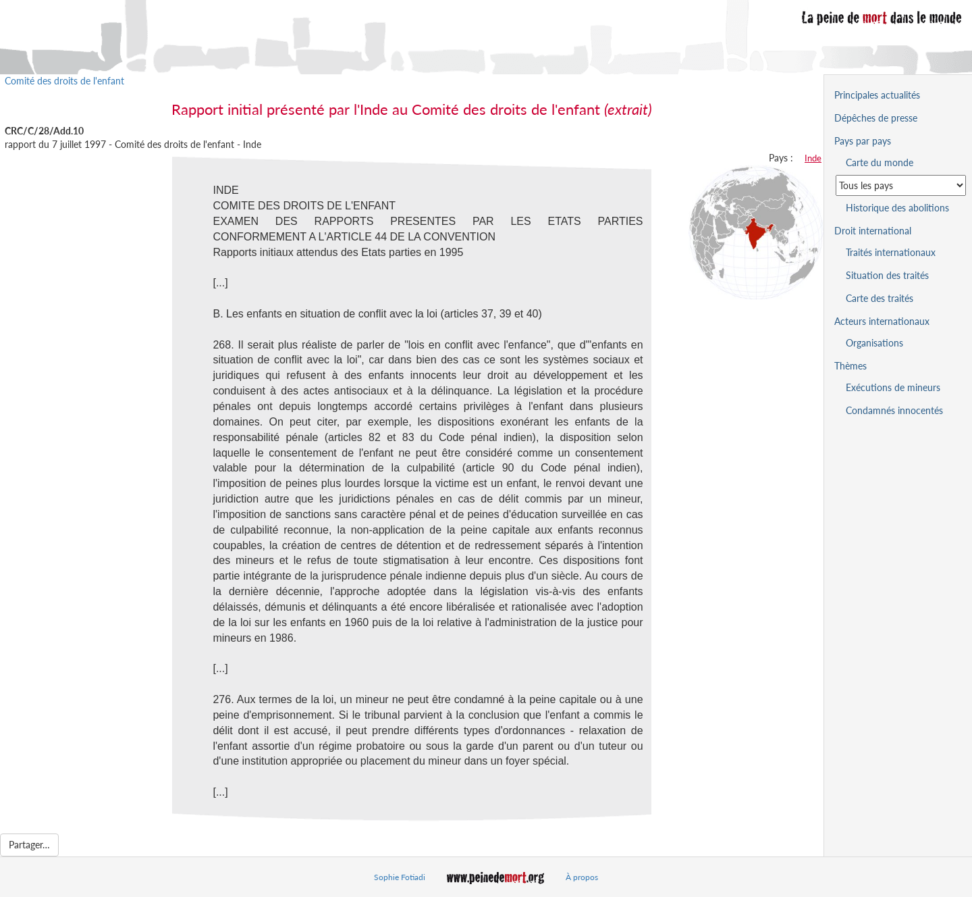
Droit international (872, 230)
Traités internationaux (891, 252)
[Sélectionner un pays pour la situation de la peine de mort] (901, 185)
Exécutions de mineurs (893, 387)
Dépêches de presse (875, 118)
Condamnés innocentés (894, 410)
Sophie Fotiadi (399, 877)
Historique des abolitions (897, 207)
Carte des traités (879, 298)
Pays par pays (862, 141)
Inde (813, 158)
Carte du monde (879, 162)
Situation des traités (887, 275)
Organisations (874, 343)
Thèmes (850, 365)
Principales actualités (877, 95)
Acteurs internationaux (881, 321)
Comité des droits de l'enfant (64, 80)
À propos (582, 877)
